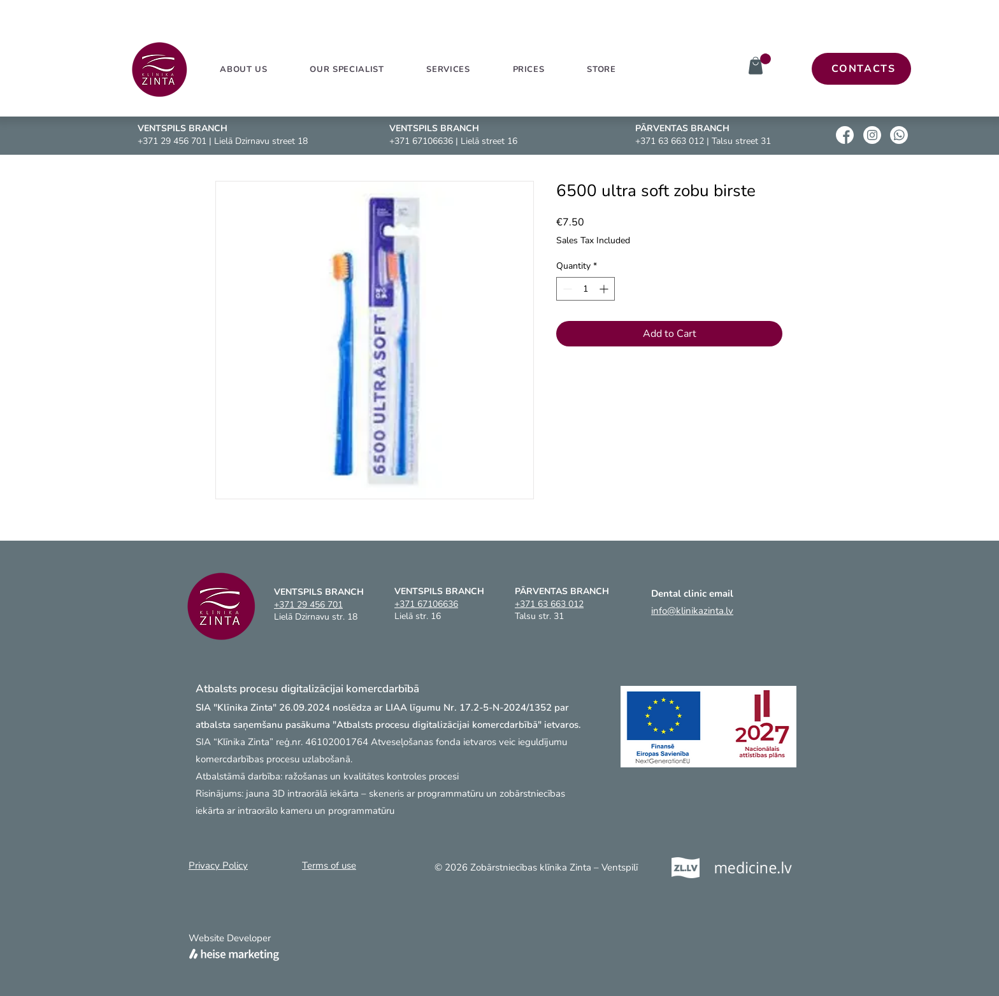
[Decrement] (566, 289)
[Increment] (605, 289)
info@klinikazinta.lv (692, 610)
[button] (448, 69)
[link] (765, 58)
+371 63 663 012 (669, 141)
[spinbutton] (585, 289)
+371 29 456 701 (172, 141)
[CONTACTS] (861, 69)
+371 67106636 (421, 141)
